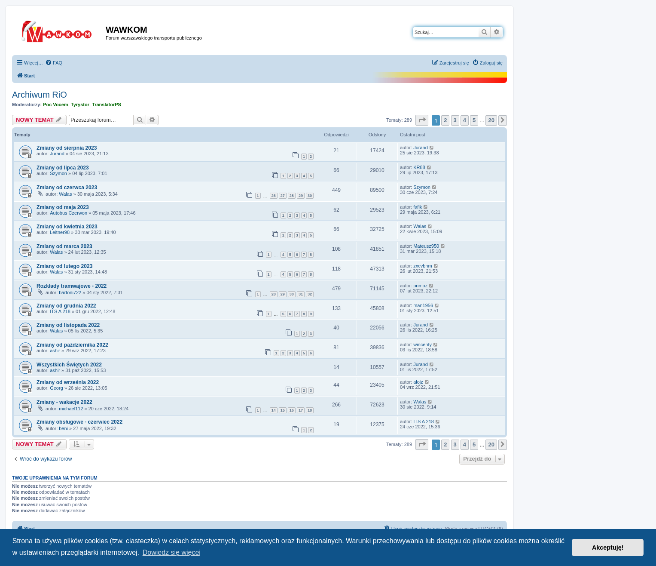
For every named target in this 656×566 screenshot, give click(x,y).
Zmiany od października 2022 (72, 345)
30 (310, 196)
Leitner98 (60, 232)
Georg (56, 388)
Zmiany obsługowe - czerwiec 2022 (79, 422)
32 (310, 294)
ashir (55, 350)
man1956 (423, 305)
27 (283, 196)
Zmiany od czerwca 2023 (67, 188)
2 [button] (445, 120)
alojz (418, 382)
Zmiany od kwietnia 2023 (67, 227)
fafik (417, 206)
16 (292, 410)
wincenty (422, 344)
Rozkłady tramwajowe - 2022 (72, 286)
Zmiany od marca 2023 (64, 246)
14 (274, 410)
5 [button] (474, 120)
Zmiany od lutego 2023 (64, 266)
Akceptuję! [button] (608, 547)
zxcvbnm (422, 265)
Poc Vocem (55, 104)
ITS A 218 (60, 311)
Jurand (57, 153)
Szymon (58, 173)
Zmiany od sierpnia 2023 (67, 148)
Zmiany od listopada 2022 (68, 325)
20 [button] (491, 120)
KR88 (419, 167)
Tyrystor (80, 104)
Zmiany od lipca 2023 (63, 168)
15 (283, 410)
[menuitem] (53, 63)
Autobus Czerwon (68, 212)
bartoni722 (70, 292)
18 (310, 410)
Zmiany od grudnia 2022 (66, 306)
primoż (420, 285)
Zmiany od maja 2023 (63, 207)
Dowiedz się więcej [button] (172, 552)
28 (292, 196)
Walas (65, 194)
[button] (421, 120)
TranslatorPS (106, 104)
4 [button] (464, 120)
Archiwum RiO (39, 94)
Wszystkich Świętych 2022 (69, 365)
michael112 (71, 408)
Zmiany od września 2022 (68, 382)
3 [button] (455, 120)
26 (274, 196)
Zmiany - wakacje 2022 (64, 402)
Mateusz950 (426, 246)
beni (63, 428)
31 (301, 294)
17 (301, 410)
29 (301, 196)
